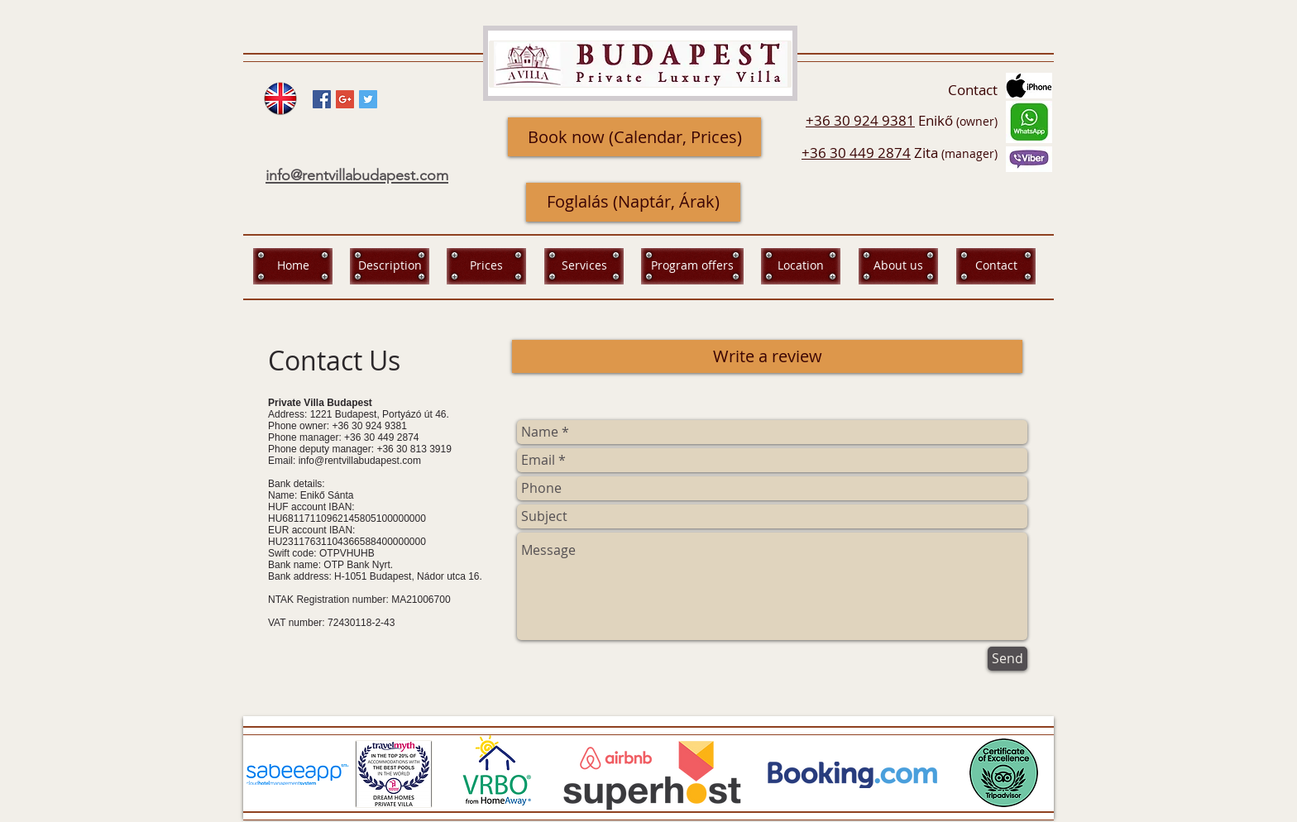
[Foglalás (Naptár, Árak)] (633, 202)
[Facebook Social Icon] (322, 99)
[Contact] (996, 265)
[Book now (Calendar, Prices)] (634, 136)
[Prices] (486, 265)
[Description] (389, 265)
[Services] (584, 265)
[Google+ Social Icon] (345, 99)
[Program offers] (692, 265)
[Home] (293, 265)
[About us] (898, 265)
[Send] (1007, 659)
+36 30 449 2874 (856, 152)
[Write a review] (767, 356)
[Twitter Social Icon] (368, 99)
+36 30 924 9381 (860, 120)
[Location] (800, 265)
